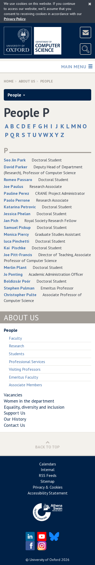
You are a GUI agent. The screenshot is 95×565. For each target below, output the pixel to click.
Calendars (47, 463)
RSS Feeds (47, 475)
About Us (21, 317)
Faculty (15, 338)
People (16, 95)
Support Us (14, 413)
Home (9, 81)
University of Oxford (45, 559)
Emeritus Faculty (23, 377)
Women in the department (29, 401)
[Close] (89, 4)
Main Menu (76, 66)
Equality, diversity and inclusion (34, 407)
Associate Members (25, 384)
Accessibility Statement (48, 492)
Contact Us (14, 425)
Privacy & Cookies (48, 487)
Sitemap (47, 481)
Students (16, 353)
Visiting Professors (25, 369)
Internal (47, 469)
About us (27, 81)
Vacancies (13, 395)
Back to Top (47, 444)
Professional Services (27, 361)
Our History (15, 419)
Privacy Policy (15, 19)
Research (16, 345)
